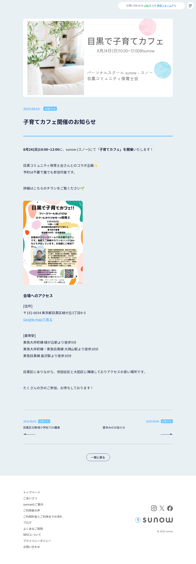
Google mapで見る (38, 319)
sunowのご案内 (33, 504)
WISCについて (32, 535)
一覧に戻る (98, 457)
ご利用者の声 (31, 510)
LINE (146, 5)
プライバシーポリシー (37, 541)
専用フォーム (164, 5)
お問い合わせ (31, 547)
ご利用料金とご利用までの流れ (42, 516)
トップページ (31, 492)
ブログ (27, 522)
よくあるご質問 (33, 529)
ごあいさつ (30, 498)
